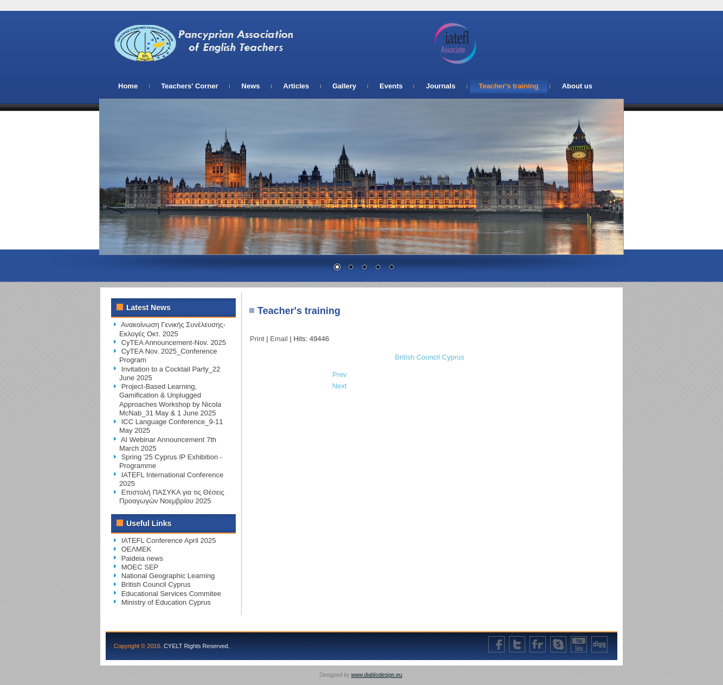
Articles (296, 86)
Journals (440, 86)
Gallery (344, 86)
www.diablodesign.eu (376, 675)
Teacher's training (509, 86)
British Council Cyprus (429, 357)
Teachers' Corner (189, 86)
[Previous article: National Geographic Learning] (339, 374)
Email (279, 339)
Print (258, 339)
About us (577, 86)
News (251, 86)
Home (128, 86)
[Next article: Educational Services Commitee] (339, 386)
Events (391, 86)
